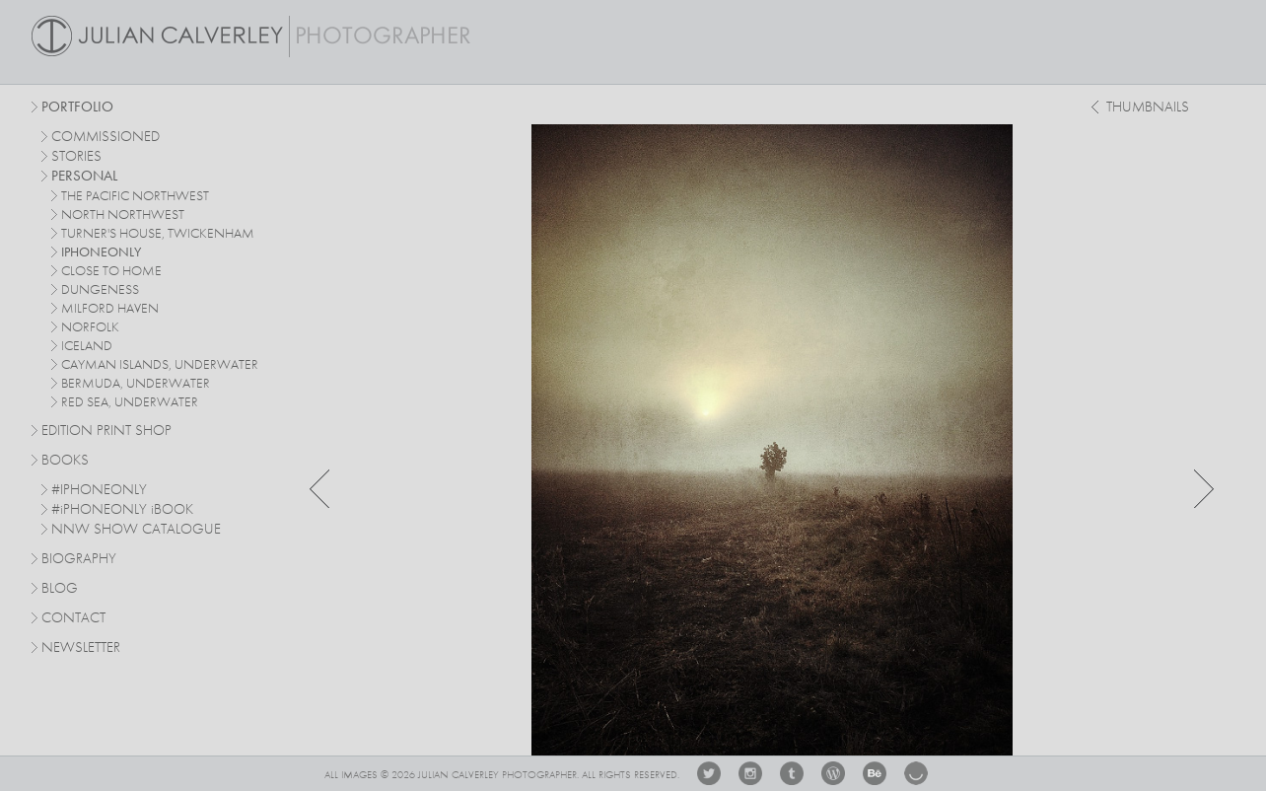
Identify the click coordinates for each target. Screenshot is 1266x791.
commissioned (105, 137)
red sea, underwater (129, 402)
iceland (86, 346)
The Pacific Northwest (135, 196)
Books (65, 461)
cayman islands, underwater (159, 365)
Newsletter (80, 648)
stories (76, 157)
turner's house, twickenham (157, 234)
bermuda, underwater (135, 384)
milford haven (110, 309)
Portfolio (77, 108)
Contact (73, 619)
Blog (59, 589)
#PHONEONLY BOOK (122, 510)
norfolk (90, 327)
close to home (111, 271)
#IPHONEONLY (99, 490)
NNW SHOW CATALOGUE (136, 530)
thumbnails (1147, 108)
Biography (78, 558)
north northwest (122, 215)
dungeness (100, 290)
